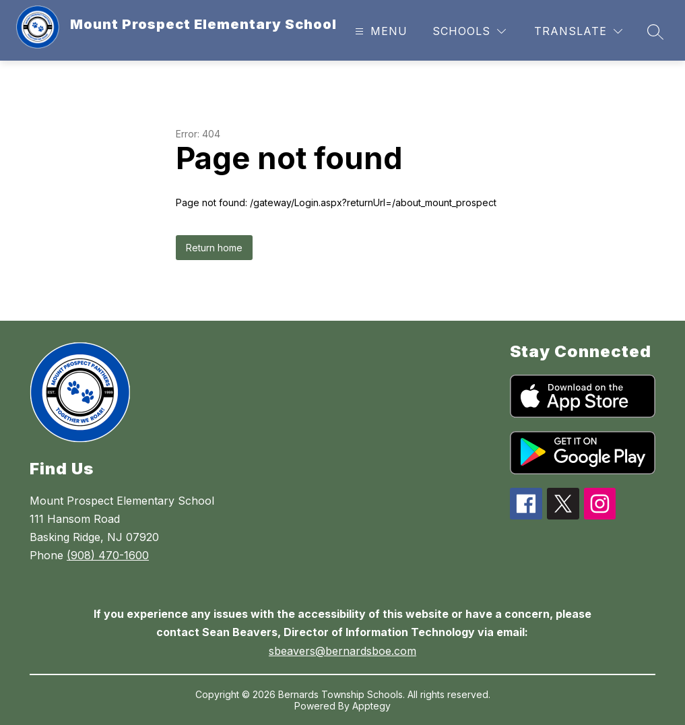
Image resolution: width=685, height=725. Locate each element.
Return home (214, 247)
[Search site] (655, 32)
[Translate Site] (578, 31)
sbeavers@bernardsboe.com (342, 651)
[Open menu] (379, 31)
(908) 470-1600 (108, 555)
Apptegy (371, 706)
